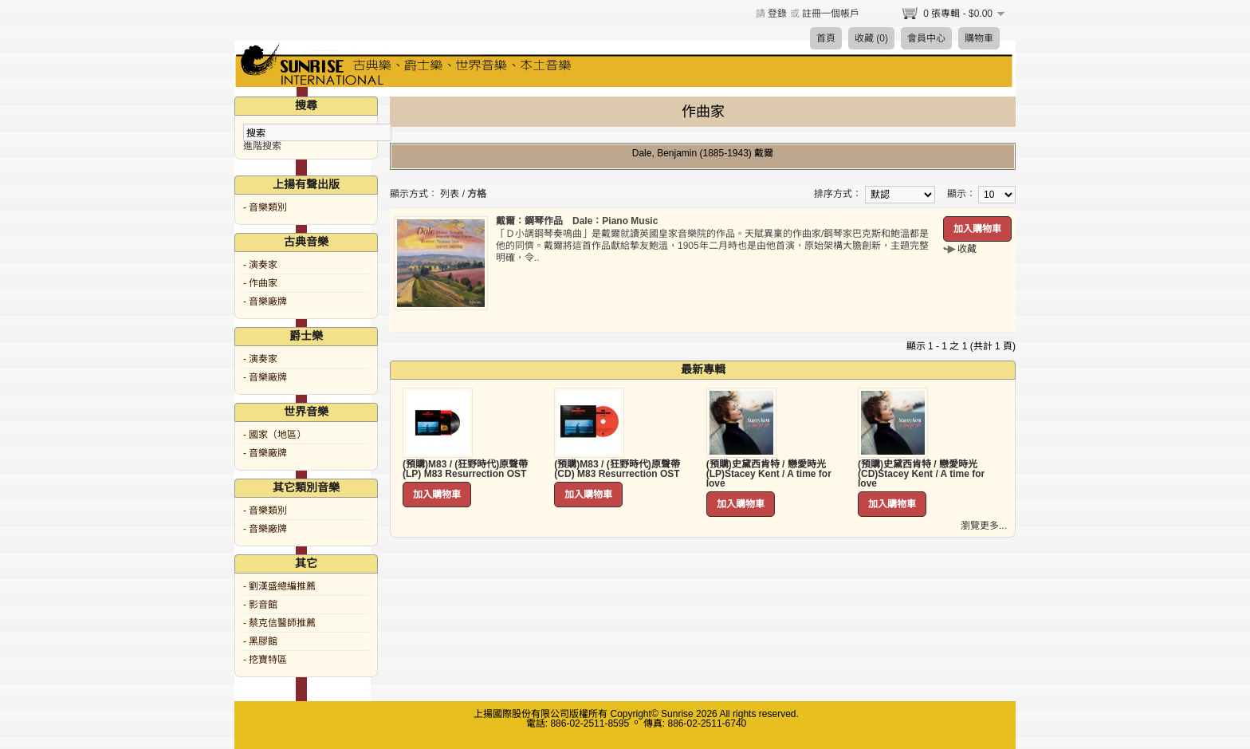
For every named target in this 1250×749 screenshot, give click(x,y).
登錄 (777, 13)
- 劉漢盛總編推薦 (279, 586)
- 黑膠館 (260, 641)
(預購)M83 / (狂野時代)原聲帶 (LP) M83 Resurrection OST (465, 469)
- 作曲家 (260, 283)
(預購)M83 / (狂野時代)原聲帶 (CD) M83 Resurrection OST (616, 469)
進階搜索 (262, 146)
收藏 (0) (871, 38)
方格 (476, 193)
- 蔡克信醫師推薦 (279, 623)
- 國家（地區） (274, 434)
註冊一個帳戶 (830, 13)
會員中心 (926, 38)
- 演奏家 (260, 264)
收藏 (967, 249)
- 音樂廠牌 (265, 301)
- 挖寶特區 (265, 659)
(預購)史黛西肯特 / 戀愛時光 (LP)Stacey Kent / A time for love (768, 473)
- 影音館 (260, 604)
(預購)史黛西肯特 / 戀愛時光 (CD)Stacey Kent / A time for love (921, 473)
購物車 (979, 38)
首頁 (825, 38)
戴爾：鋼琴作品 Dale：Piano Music (577, 221)
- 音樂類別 (265, 207)
